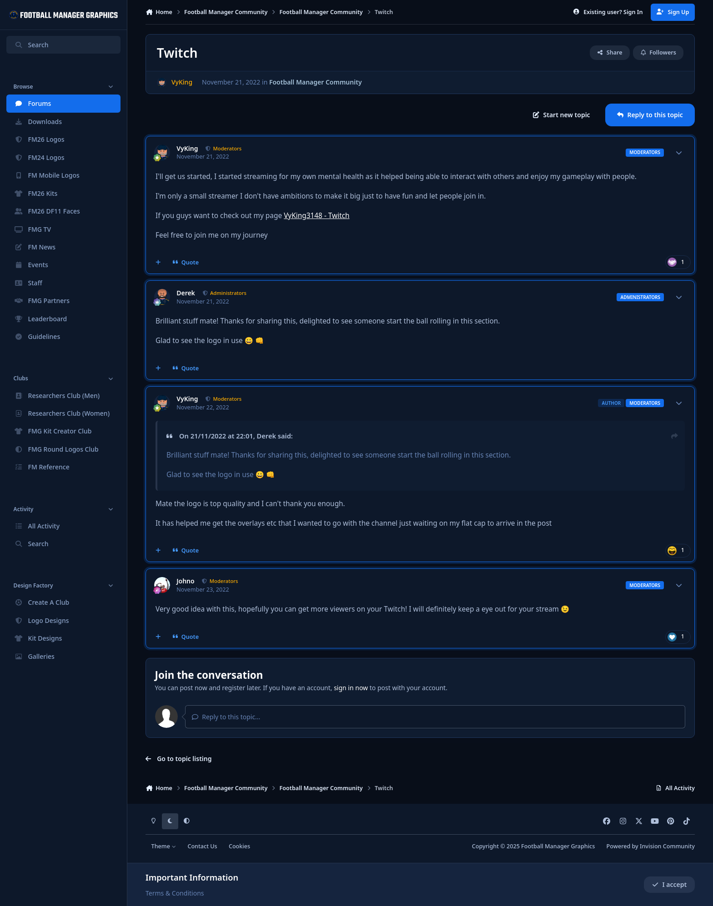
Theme (163, 846)
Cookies (239, 846)
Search (31, 45)
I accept (669, 884)
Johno (185, 581)
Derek (185, 293)
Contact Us (202, 846)
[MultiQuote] (158, 262)
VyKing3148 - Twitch (317, 215)
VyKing (187, 148)
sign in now (351, 687)
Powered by (651, 846)
